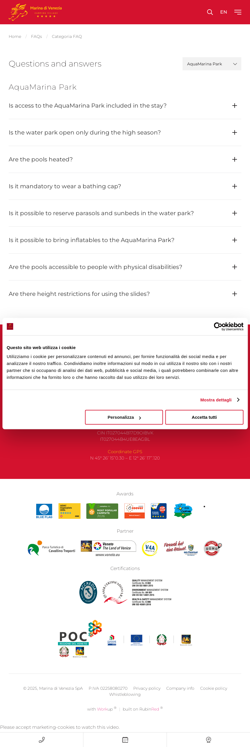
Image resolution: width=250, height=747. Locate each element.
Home (15, 36)
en (223, 12)
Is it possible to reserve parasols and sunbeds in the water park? (101, 213)
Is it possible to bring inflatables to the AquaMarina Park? (91, 240)
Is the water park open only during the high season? (85, 132)
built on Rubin (143, 719)
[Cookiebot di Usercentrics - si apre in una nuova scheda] (218, 326)
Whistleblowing (125, 704)
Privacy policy (146, 698)
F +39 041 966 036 (125, 429)
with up (101, 719)
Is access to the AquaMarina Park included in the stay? (88, 105)
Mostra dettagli (215, 399)
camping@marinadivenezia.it (125, 436)
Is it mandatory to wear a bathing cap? (65, 186)
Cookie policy (213, 698)
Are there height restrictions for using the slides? (79, 293)
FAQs (36, 36)
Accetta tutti (204, 417)
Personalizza (124, 417)
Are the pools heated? (41, 159)
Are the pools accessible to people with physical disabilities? (95, 266)
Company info (180, 698)
